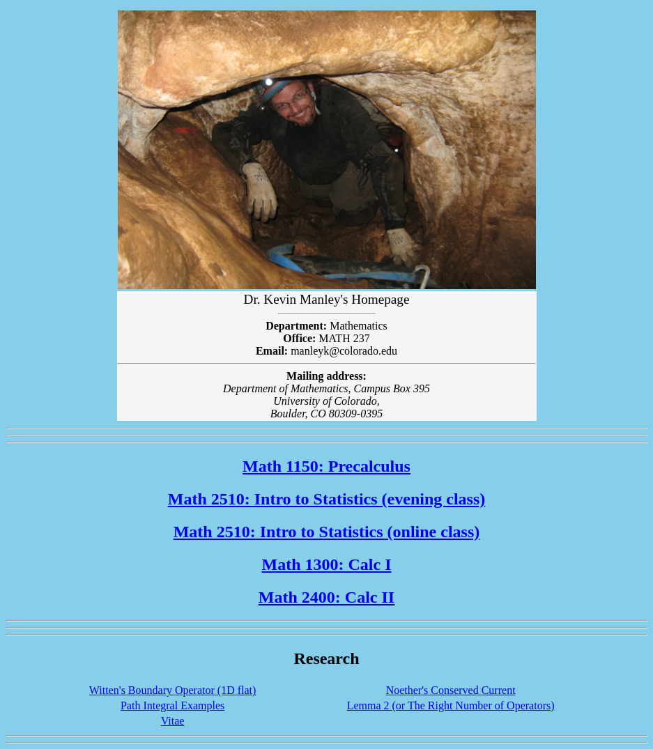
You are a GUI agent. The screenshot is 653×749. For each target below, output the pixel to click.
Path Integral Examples (172, 705)
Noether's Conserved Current (451, 690)
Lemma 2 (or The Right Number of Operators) (451, 705)
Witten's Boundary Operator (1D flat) (172, 690)
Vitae (173, 721)
